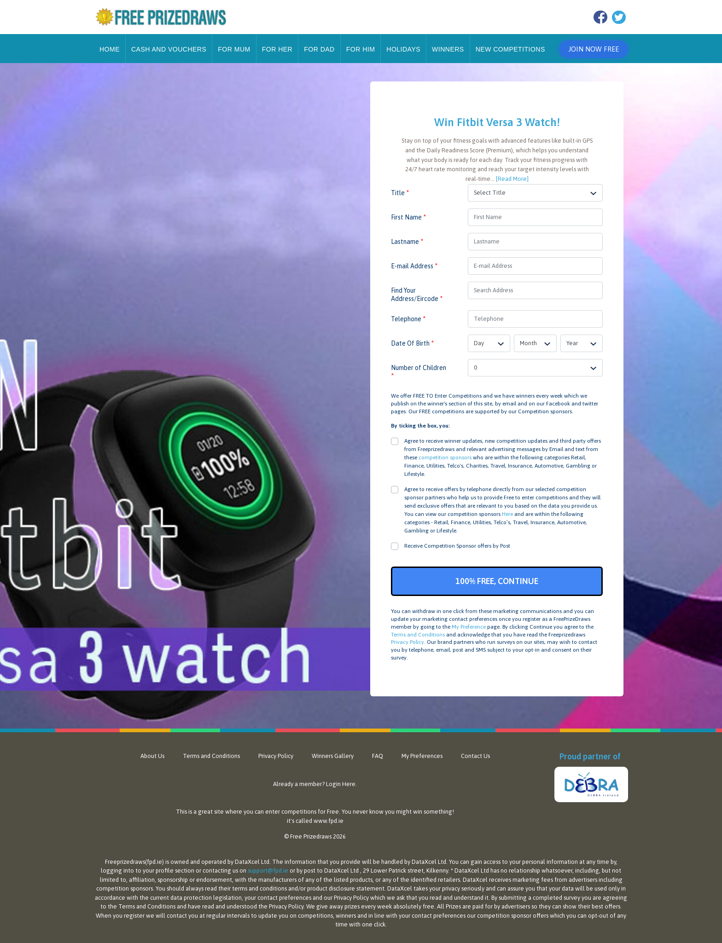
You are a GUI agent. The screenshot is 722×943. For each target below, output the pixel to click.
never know (368, 811)
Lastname (407, 241)
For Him (360, 49)
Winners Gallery (333, 755)
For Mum (234, 49)
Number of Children (418, 372)
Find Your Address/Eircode (417, 294)
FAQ (377, 755)
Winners (448, 49)
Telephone (408, 319)
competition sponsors (445, 457)
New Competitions (510, 49)
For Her (277, 49)
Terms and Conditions (418, 634)
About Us (152, 755)
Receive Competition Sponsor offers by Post (457, 546)
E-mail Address (414, 266)
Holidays (403, 49)
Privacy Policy (407, 642)
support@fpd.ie (268, 870)
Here (507, 514)
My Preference (469, 627)
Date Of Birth (412, 343)
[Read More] (512, 178)
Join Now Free (593, 49)
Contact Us (475, 755)
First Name (408, 217)
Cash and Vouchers (168, 49)
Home (109, 49)
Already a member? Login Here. (315, 784)
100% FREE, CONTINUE (496, 581)
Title (400, 193)
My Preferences (422, 755)
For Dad (319, 49)
